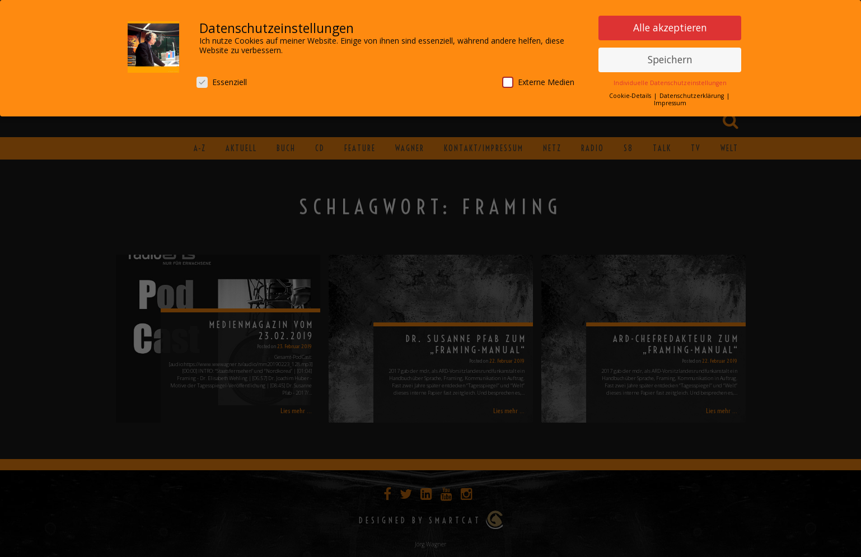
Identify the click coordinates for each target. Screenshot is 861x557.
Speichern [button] (670, 57)
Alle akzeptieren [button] (670, 25)
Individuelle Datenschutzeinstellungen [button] (670, 81)
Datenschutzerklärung (692, 93)
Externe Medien (538, 79)
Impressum (670, 101)
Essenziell (221, 79)
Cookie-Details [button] (631, 93)
